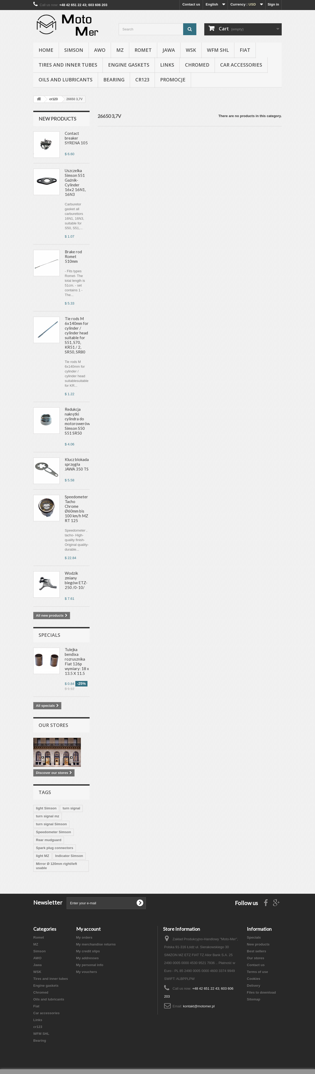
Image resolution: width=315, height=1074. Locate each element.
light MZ (42, 856)
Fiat (245, 50)
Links (167, 65)
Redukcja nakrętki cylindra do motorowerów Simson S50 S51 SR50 (77, 421)
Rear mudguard (48, 840)
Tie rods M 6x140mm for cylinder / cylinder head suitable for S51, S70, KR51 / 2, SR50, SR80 (77, 335)
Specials (49, 635)
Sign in (273, 4)
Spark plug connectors (54, 848)
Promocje (173, 79)
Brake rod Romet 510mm (73, 256)
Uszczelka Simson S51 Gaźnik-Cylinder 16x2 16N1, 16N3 (75, 182)
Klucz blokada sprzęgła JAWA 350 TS (77, 464)
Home (46, 50)
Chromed (197, 65)
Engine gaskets (128, 65)
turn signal (71, 808)
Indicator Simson (69, 856)
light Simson (46, 808)
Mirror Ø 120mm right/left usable (56, 866)
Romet (143, 50)
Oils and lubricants (65, 79)
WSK (191, 50)
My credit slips (88, 951)
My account (88, 929)
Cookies (253, 979)
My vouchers (86, 972)
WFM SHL (218, 50)
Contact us (191, 4)
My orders (84, 937)
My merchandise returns (96, 944)
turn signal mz (47, 816)
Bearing (113, 79)
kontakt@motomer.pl (199, 1006)
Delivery (253, 986)
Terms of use (257, 972)
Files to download (261, 992)
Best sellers (256, 951)
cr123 (142, 79)
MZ (120, 50)
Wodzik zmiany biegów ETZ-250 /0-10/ (76, 580)
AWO (99, 50)
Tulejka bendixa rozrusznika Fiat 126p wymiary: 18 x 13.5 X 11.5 (77, 661)
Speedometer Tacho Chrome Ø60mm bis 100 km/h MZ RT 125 (76, 508)
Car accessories (241, 65)
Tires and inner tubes (68, 65)
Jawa (169, 50)
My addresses (87, 958)
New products (57, 119)
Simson (73, 50)
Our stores (53, 725)
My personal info (89, 965)
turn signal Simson (51, 824)
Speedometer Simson (53, 832)
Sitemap (253, 999)
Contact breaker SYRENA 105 (76, 138)
